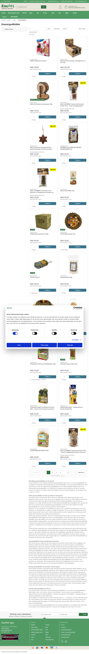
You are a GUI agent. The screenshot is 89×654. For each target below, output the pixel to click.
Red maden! (34, 627)
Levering (63, 627)
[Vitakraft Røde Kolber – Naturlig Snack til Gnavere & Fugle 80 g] (73, 394)
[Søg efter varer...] (39, 28)
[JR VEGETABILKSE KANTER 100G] (43, 437)
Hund (32, 637)
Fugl (46, 627)
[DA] (7, 6)
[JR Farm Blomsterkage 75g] (73, 221)
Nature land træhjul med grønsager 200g (41, 104)
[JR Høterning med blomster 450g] (43, 221)
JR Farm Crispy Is (35, 277)
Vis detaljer (75, 340)
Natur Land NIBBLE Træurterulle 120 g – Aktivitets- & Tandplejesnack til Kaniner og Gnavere (41, 192)
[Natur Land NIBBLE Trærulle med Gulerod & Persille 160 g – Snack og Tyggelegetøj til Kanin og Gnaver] (73, 91)
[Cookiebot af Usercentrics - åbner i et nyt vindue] (74, 308)
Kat (32, 639)
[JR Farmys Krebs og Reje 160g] (73, 351)
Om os (25, 1)
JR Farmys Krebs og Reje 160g (68, 364)
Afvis (19, 345)
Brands (33, 625)
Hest (46, 634)
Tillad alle (70, 345)
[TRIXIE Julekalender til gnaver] (43, 48)
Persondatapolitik (53, 1)
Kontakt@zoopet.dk (6, 630)
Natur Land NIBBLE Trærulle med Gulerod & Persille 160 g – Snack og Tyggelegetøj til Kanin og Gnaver (72, 105)
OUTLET (33, 634)
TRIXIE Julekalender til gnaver (38, 61)
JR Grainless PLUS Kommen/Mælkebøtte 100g (43, 364)
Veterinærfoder (49, 639)
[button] (31, 13)
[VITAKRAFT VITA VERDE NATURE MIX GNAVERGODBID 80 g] (73, 134)
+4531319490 (5, 628)
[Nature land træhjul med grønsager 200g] (43, 91)
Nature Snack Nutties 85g (67, 190)
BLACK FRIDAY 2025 (36, 629)
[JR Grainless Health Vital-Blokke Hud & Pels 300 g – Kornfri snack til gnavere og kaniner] (43, 394)
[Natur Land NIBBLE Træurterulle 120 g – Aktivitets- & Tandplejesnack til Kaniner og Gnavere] (43, 178)
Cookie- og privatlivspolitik (37, 1)
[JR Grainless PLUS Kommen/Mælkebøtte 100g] (43, 351)
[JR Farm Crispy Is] (43, 264)
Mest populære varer (36, 632)
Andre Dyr (48, 637)
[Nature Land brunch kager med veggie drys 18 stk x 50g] (73, 48)
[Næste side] (82, 472)
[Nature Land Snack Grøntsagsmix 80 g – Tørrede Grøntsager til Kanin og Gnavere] (43, 134)
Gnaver (14, 20)
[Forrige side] (34, 472)
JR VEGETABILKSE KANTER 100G (39, 450)
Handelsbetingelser (66, 1)
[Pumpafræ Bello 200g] (73, 264)
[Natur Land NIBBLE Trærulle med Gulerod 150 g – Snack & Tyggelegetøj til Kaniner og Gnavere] (73, 437)
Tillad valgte (44, 345)
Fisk (46, 629)
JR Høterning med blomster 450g (39, 234)
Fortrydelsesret (65, 637)
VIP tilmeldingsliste (80, 1)
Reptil (46, 632)
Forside (8, 20)
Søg (43, 7)
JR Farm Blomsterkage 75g (67, 234)
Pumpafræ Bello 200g (66, 277)
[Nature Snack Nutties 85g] (73, 178)
